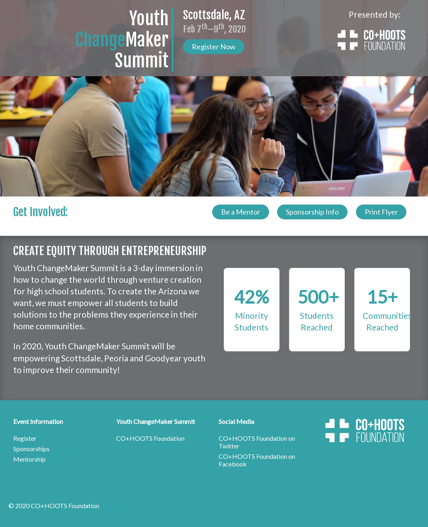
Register (24, 438)
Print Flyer (381, 211)
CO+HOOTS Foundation (150, 438)
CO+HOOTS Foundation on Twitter (257, 442)
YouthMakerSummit (122, 40)
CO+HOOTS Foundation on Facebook (257, 460)
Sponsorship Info (312, 211)
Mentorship (29, 459)
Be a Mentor (240, 211)
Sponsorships (31, 448)
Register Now (213, 46)
